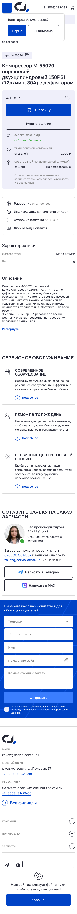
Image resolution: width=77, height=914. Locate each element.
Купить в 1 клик (38, 124)
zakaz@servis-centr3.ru (23, 560)
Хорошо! (38, 900)
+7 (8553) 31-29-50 (16, 793)
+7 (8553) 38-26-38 (17, 774)
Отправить (38, 697)
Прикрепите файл (38, 660)
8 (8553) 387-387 (55, 7)
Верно (17, 31)
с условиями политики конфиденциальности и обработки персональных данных (41, 709)
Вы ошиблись (43, 31)
